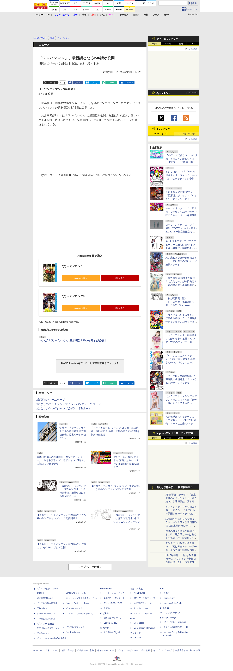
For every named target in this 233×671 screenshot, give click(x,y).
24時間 (167, 43)
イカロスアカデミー (143, 613)
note (112, 83)
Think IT (40, 593)
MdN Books (139, 623)
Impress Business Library (77, 603)
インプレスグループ (162, 650)
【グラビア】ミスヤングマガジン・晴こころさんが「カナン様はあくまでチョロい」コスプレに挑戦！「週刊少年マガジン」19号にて (181, 403)
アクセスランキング (167, 39)
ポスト (53, 83)
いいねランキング (187, 133)
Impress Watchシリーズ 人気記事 (174, 433)
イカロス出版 (136, 588)
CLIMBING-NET (111, 623)
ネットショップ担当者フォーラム (81, 598)
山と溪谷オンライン (113, 618)
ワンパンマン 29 (73, 296)
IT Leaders (42, 608)
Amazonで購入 (80, 278)
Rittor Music (106, 588)
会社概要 (146, 650)
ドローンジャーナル (46, 613)
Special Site (163, 93)
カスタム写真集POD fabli (176, 627)
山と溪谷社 (105, 613)
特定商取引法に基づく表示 (187, 650)
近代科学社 (105, 628)
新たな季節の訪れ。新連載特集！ (174, 487)
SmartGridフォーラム (76, 593)
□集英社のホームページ (50, 399)
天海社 (167, 593)
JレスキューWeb (141, 608)
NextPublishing (73, 632)
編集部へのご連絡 (105, 650)
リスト (63, 83)
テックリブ (135, 633)
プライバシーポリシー (127, 650)
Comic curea (169, 598)
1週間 (180, 43)
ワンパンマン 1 (72, 266)
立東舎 (107, 608)
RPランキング (161, 133)
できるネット (43, 633)
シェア (78, 83)
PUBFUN (164, 608)
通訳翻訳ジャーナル (143, 603)
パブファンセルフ (172, 612)
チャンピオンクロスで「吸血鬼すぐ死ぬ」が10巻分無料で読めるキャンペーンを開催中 (181, 212)
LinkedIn (129, 83)
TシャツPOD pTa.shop (175, 622)
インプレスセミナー (75, 608)
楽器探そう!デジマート (114, 598)
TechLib (137, 637)
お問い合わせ (67, 650)
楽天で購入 (119, 278)
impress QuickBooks (173, 603)
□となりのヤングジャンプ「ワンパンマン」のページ (68, 404)
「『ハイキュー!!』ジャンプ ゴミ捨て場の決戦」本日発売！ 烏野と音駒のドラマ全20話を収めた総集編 (115, 431)
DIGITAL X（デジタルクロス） (80, 613)
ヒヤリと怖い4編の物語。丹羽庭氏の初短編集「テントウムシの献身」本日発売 (181, 379)
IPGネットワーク (168, 618)
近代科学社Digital (112, 632)
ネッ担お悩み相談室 (46, 618)
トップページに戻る (90, 567)
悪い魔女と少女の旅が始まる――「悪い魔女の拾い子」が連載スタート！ (181, 261)
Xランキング (163, 129)
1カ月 (193, 43)
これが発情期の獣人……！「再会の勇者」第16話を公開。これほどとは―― (180, 302)
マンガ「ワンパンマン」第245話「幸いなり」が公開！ (73, 340)
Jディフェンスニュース (144, 598)
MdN (132, 618)
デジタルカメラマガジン (48, 628)
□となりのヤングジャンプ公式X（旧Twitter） (63, 408)
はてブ (95, 83)
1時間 (154, 43)
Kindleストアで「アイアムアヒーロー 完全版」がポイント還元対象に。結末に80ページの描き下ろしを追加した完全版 (181, 248)
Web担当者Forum (45, 598)
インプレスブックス (75, 627)
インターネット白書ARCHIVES (51, 638)
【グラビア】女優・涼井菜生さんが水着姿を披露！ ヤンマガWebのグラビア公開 (181, 338)
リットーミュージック (114, 593)
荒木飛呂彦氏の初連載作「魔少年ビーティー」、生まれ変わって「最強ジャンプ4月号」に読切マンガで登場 (61, 460)
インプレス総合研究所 (47, 603)
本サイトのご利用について (45, 650)
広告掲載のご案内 (85, 650)
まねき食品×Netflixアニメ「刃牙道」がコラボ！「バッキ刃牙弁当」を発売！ (181, 195)
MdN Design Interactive (144, 628)
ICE (162, 588)
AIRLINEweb (139, 593)
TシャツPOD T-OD (113, 603)
